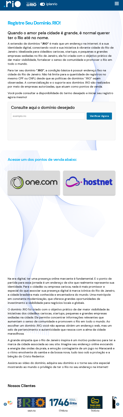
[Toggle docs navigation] (116, 3)
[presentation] (35, 128)
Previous (5, 404)
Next (117, 404)
